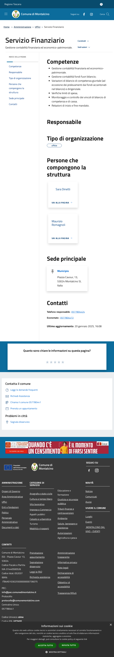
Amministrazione (22, 27)
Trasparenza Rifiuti (67, 593)
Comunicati (91, 496)
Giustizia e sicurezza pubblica (68, 501)
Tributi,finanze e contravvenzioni (66, 511)
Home (7, 27)
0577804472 (67, 317)
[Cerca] (108, 14)
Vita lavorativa (37, 504)
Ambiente (62, 518)
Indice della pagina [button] (17, 56)
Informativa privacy (67, 562)
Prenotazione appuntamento (37, 555)
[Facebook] (83, 14)
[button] (57, 652)
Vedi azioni (84, 47)
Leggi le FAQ (36, 572)
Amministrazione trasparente (66, 555)
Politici (5, 512)
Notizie (89, 491)
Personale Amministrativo (10, 520)
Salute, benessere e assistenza (67, 526)
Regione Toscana (12, 4)
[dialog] (57, 639)
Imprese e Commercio (40, 509)
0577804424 (78, 312)
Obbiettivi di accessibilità (64, 584)
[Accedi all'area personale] (101, 4)
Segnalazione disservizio (36, 564)
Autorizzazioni (65, 533)
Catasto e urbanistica (40, 519)
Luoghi (89, 516)
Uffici (37, 27)
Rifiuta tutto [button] (69, 645)
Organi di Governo (11, 491)
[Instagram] (90, 14)
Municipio (63, 271)
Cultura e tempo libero (41, 499)
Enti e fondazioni (10, 507)
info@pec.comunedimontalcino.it (19, 592)
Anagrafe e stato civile (41, 493)
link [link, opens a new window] (85, 639)
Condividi (84, 41)
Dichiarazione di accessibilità (66, 575)
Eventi (89, 522)
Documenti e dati (10, 527)
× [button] (111, 625)
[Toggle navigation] (6, 14)
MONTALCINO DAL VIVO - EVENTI (95, 529)
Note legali (63, 567)
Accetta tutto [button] (45, 645)
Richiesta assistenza (40, 577)
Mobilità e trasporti (39, 528)
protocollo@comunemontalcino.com (20, 600)
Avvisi (89, 502)
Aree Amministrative (12, 496)
